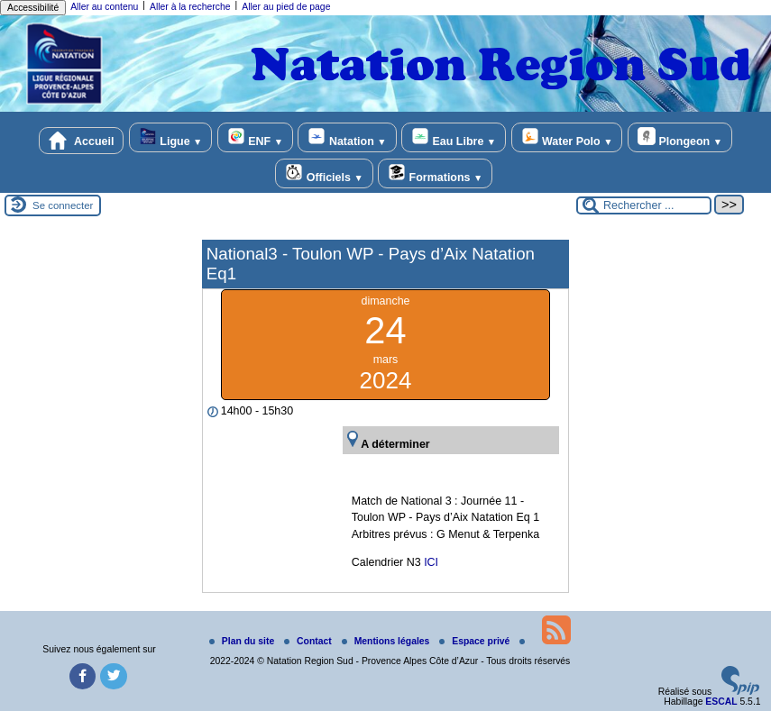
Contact (309, 641)
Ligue (170, 137)
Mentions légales (387, 641)
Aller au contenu (104, 7)
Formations (435, 173)
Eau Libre (453, 137)
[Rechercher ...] (643, 205)
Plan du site (243, 641)
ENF (255, 137)
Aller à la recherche (190, 7)
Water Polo (567, 137)
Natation (346, 137)
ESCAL (721, 701)
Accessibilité (33, 8)
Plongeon (680, 137)
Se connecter (62, 205)
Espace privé (475, 641)
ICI (431, 562)
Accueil (81, 141)
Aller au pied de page (286, 7)
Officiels (324, 173)
